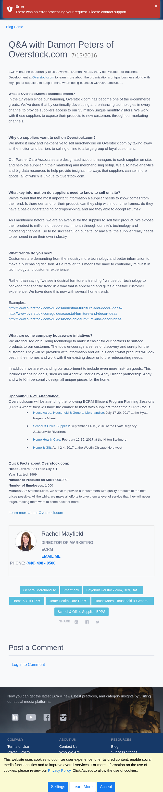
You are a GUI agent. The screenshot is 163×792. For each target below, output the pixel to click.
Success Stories (124, 752)
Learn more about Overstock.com (36, 512)
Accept (106, 787)
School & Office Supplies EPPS (81, 612)
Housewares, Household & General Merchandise (68, 412)
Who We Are (69, 752)
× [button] (156, 6)
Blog (114, 746)
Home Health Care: (47, 439)
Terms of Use (18, 746)
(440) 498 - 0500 (40, 563)
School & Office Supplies (51, 426)
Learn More (83, 787)
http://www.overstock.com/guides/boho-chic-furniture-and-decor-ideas (65, 319)
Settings (58, 787)
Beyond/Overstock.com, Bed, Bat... (113, 590)
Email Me (51, 556)
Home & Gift (42, 447)
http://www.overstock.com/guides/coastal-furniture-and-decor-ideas (63, 313)
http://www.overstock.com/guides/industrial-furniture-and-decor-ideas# (65, 308)
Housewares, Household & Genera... (122, 601)
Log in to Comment (28, 664)
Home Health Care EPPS (68, 601)
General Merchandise (39, 590)
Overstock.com (43, 77)
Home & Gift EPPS (27, 601)
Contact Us (68, 746)
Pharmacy (71, 590)
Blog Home (14, 27)
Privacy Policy (18, 752)
